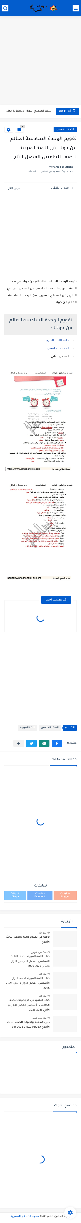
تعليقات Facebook (40, 895)
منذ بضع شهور (38, 952)
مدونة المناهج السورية (25, 1216)
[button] (57, 743)
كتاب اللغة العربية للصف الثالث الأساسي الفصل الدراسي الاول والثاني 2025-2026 (30, 961)
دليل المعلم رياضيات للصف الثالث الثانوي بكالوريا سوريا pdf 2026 (28, 1025)
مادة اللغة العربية (56, 341)
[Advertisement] (40, 60)
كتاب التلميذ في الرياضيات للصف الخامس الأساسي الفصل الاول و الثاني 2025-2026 (29, 1005)
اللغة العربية (27, 727)
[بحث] (5, 8)
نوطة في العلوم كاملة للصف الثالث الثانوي (28, 939)
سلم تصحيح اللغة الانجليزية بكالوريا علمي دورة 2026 (28, 111)
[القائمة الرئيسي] (76, 8)
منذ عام (42, 932)
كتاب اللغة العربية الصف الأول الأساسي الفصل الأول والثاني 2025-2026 (27, 983)
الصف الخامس (65, 129)
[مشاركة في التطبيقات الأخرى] (18, 743)
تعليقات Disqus (15, 895)
